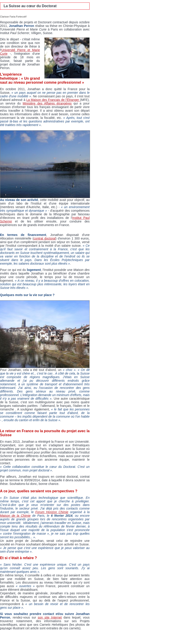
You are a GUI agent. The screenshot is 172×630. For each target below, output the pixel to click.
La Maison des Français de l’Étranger (53, 100)
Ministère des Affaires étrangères (47, 103)
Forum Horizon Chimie (51, 512)
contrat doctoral (45, 238)
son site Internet (50, 617)
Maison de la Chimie (15, 515)
